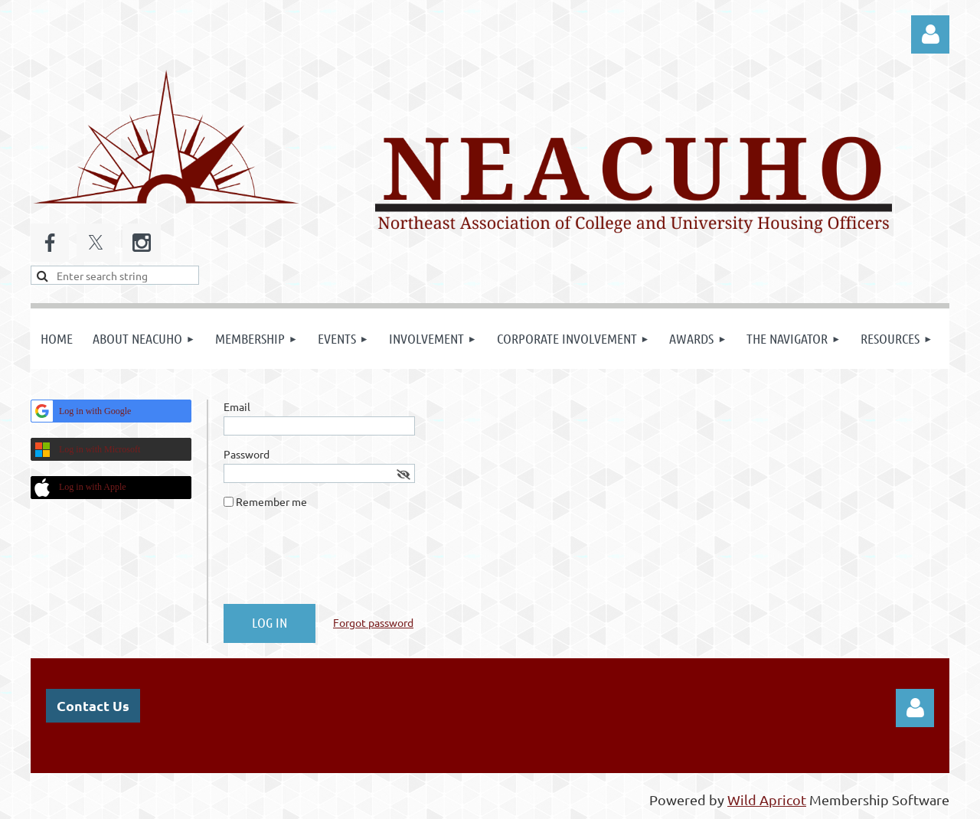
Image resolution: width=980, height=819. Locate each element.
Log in (930, 34)
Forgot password (373, 622)
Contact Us (93, 705)
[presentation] (340, 562)
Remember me (271, 501)
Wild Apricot (766, 799)
